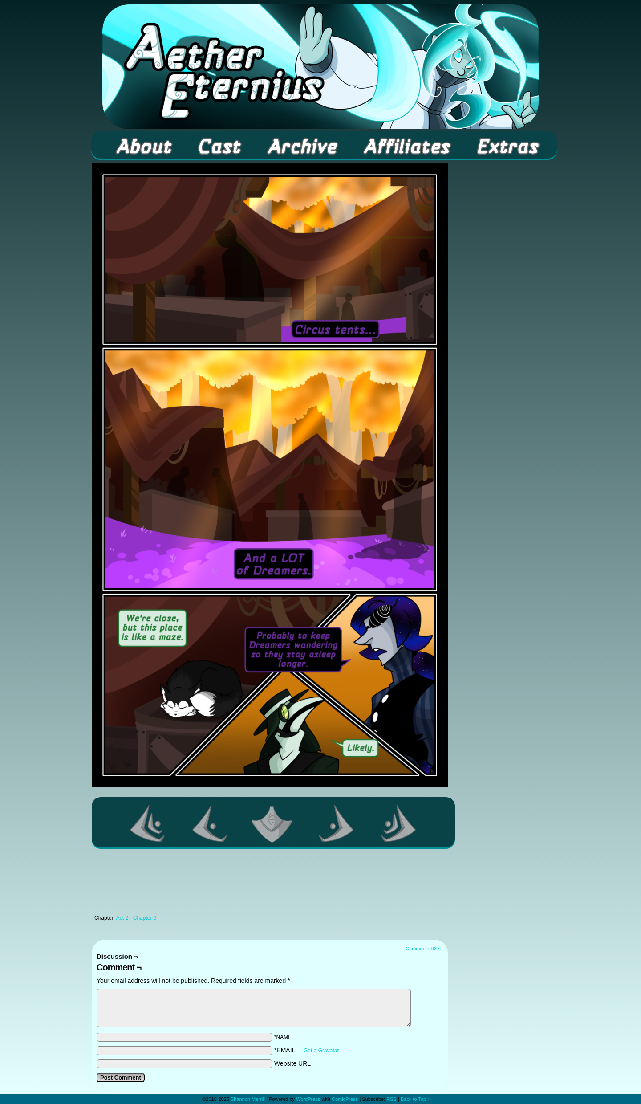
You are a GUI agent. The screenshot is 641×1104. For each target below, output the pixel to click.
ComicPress (345, 1099)
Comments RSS (423, 948)
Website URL (292, 1063)
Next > (336, 823)
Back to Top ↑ (415, 1099)
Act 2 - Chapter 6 (136, 918)
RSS (391, 1099)
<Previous (210, 823)
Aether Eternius (320, 66)
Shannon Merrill (248, 1099)
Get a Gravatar (321, 1050)
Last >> (399, 823)
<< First (148, 823)
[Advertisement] (270, 884)
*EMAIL (306, 1050)
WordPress (308, 1099)
